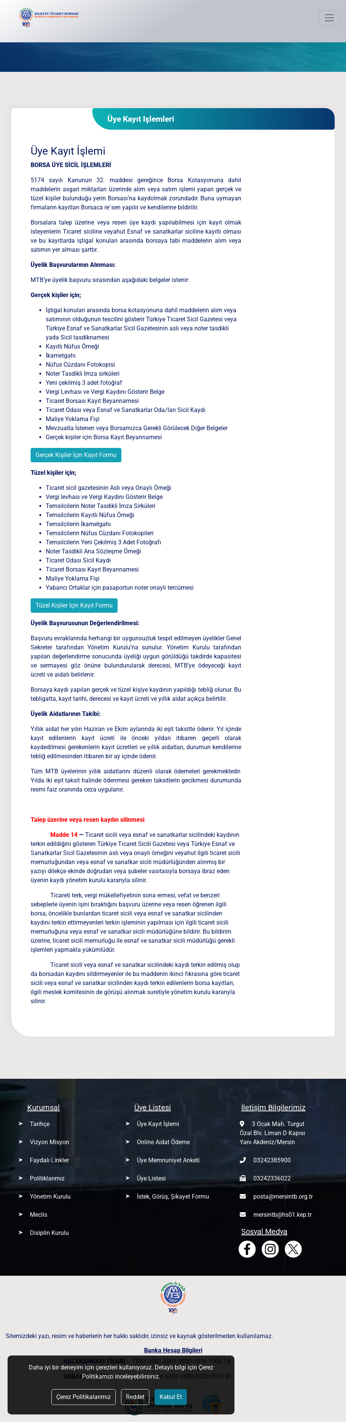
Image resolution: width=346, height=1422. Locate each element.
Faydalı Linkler (49, 1160)
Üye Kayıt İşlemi (158, 1124)
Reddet (135, 1396)
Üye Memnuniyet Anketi (168, 1160)
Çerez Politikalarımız (83, 1396)
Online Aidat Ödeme (163, 1142)
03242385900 (272, 1160)
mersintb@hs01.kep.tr (282, 1214)
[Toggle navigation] (329, 17)
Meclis (38, 1214)
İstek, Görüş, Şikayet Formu (173, 1196)
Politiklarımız (47, 1178)
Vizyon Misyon (49, 1142)
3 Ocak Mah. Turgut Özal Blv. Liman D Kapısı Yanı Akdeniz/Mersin (272, 1133)
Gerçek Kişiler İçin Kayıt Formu (76, 455)
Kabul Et (171, 1396)
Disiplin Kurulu (49, 1232)
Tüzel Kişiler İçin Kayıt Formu (74, 605)
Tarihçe (40, 1124)
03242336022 (272, 1178)
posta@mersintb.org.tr (283, 1196)
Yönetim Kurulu (50, 1196)
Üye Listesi (151, 1178)
